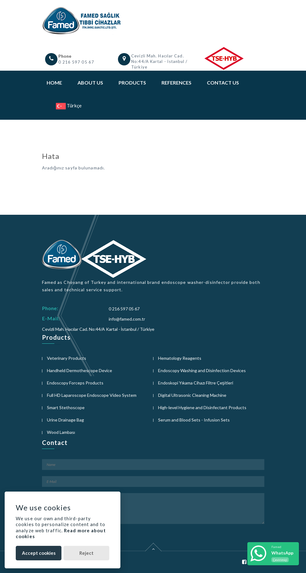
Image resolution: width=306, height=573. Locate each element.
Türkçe (69, 105)
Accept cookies (39, 553)
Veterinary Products (66, 358)
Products (132, 82)
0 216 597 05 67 (76, 62)
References (176, 82)
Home (54, 82)
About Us (90, 82)
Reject (86, 553)
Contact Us (223, 82)
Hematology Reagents (179, 358)
